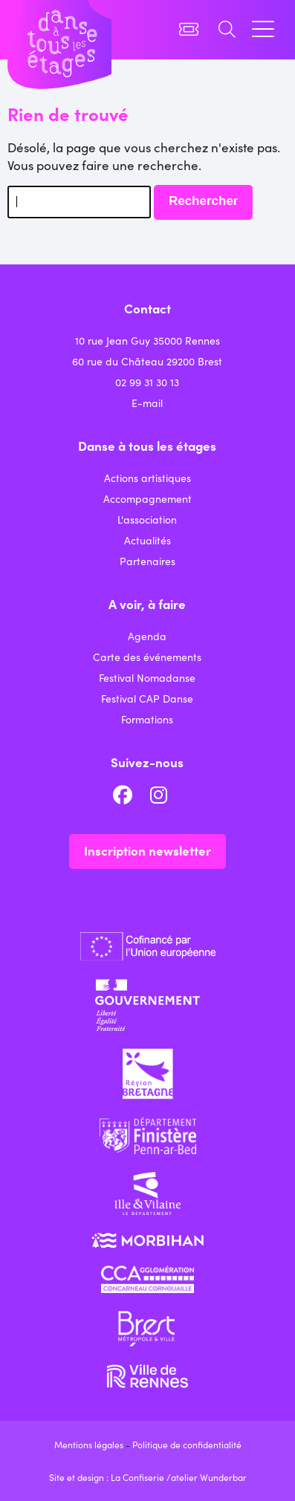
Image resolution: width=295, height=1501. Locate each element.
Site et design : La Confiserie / (110, 1477)
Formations (147, 719)
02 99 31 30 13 (147, 381)
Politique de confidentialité (186, 1444)
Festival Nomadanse (147, 677)
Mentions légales (88, 1444)
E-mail (147, 402)
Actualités (147, 540)
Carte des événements (147, 656)
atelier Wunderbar (209, 1477)
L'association (147, 519)
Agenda (147, 635)
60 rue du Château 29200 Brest (147, 361)
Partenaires (147, 560)
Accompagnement (147, 498)
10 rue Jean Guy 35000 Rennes (147, 340)
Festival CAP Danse (147, 698)
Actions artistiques (147, 477)
